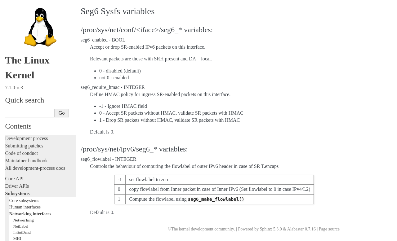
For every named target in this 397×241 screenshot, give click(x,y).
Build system (18, 145)
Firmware (14, 178)
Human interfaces (25, 6)
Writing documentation (28, 75)
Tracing (12, 105)
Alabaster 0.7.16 (301, 229)
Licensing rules (20, 68)
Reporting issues (21, 153)
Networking (23, 19)
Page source (329, 229)
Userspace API (19, 167)
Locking (13, 57)
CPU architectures (23, 196)
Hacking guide (19, 97)
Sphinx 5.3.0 (271, 229)
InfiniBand (22, 31)
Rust (9, 127)
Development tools (23, 82)
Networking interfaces (30, 13)
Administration (20, 138)
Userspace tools (20, 160)
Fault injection (19, 112)
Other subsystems (25, 50)
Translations (17, 217)
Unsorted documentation (29, 206)
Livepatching (18, 120)
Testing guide (18, 90)
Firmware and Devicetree (30, 185)
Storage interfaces (25, 43)
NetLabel (20, 25)
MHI (17, 37)
